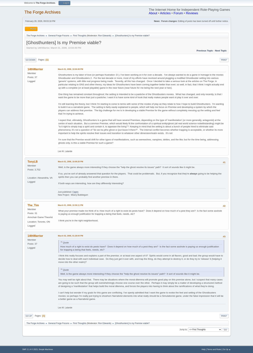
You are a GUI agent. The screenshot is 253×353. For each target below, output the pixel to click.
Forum (178, 13)
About (153, 13)
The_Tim (33, 205)
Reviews (192, 13)
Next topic (221, 50)
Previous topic (205, 50)
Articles (165, 13)
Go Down (30, 60)
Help (203, 349)
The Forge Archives (42, 12)
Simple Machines (46, 349)
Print (224, 60)
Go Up (29, 316)
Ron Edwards (104, 35)
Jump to (183, 329)
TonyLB (33, 161)
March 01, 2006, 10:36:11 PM (70, 205)
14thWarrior (35, 69)
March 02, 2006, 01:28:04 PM (70, 236)
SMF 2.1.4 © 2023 (30, 349)
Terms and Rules (214, 349)
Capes (75, 192)
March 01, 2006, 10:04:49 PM (70, 69)
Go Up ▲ (227, 349)
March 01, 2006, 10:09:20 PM (70, 162)
